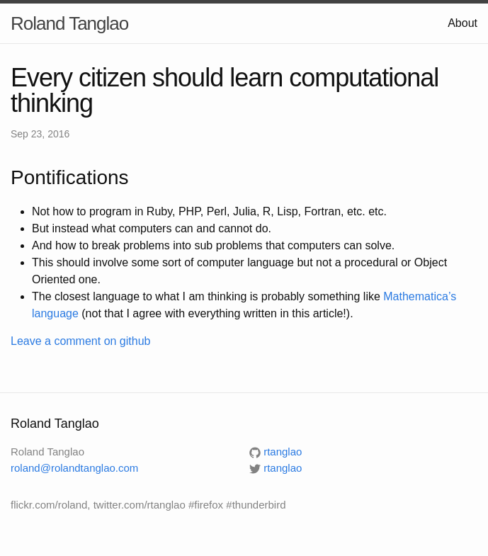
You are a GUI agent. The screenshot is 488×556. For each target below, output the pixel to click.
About (462, 23)
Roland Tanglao (69, 23)
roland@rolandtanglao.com (74, 468)
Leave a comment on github (80, 341)
